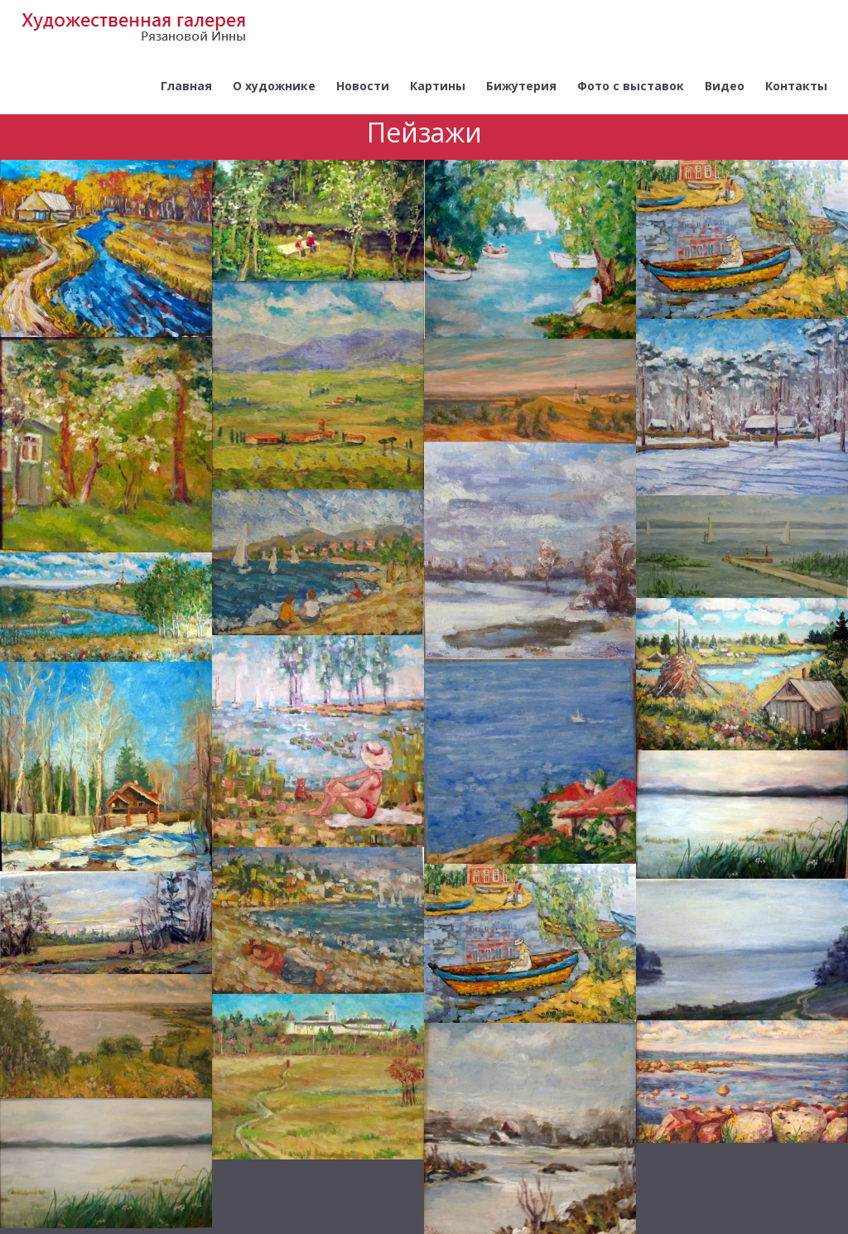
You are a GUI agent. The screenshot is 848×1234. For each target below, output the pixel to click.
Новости (362, 86)
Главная (186, 86)
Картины (437, 86)
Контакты (796, 86)
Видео (724, 86)
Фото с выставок (630, 86)
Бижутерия (521, 86)
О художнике (274, 86)
